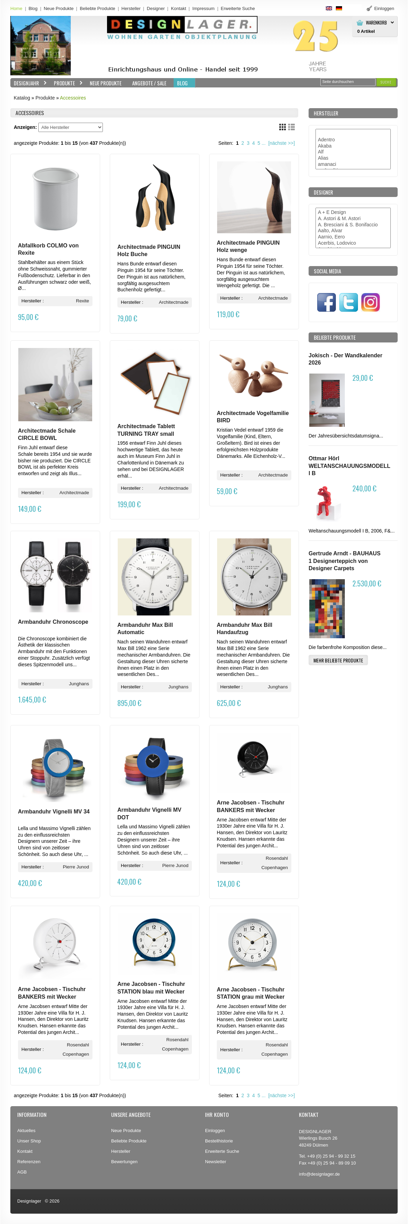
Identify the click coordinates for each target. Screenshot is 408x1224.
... (264, 143)
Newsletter (215, 1161)
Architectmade (173, 302)
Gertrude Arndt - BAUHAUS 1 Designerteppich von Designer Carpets (344, 560)
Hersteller (131, 8)
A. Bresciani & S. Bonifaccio (353, 225)
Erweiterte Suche (222, 1151)
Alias (353, 158)
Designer (156, 8)
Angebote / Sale (149, 83)
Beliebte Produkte (97, 8)
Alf (353, 152)
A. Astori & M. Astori (353, 219)
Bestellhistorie (219, 1140)
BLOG (182, 83)
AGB (22, 1172)
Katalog (22, 98)
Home (16, 8)
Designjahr (28, 83)
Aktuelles (26, 1130)
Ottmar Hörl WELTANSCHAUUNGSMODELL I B (349, 465)
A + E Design (353, 212)
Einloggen (215, 1130)
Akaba (353, 146)
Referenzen (28, 1161)
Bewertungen (124, 1161)
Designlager (29, 1201)
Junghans (79, 683)
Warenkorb (376, 22)
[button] (386, 82)
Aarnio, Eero (353, 237)
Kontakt (178, 8)
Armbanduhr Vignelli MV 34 (54, 812)
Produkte (66, 83)
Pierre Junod (76, 866)
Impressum (203, 8)
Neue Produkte (59, 8)
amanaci (353, 164)
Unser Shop (29, 1140)
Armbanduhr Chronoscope (53, 622)
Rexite (82, 300)
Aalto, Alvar (353, 231)
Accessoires (73, 98)
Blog (33, 8)
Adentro (353, 140)
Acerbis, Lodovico (353, 243)
